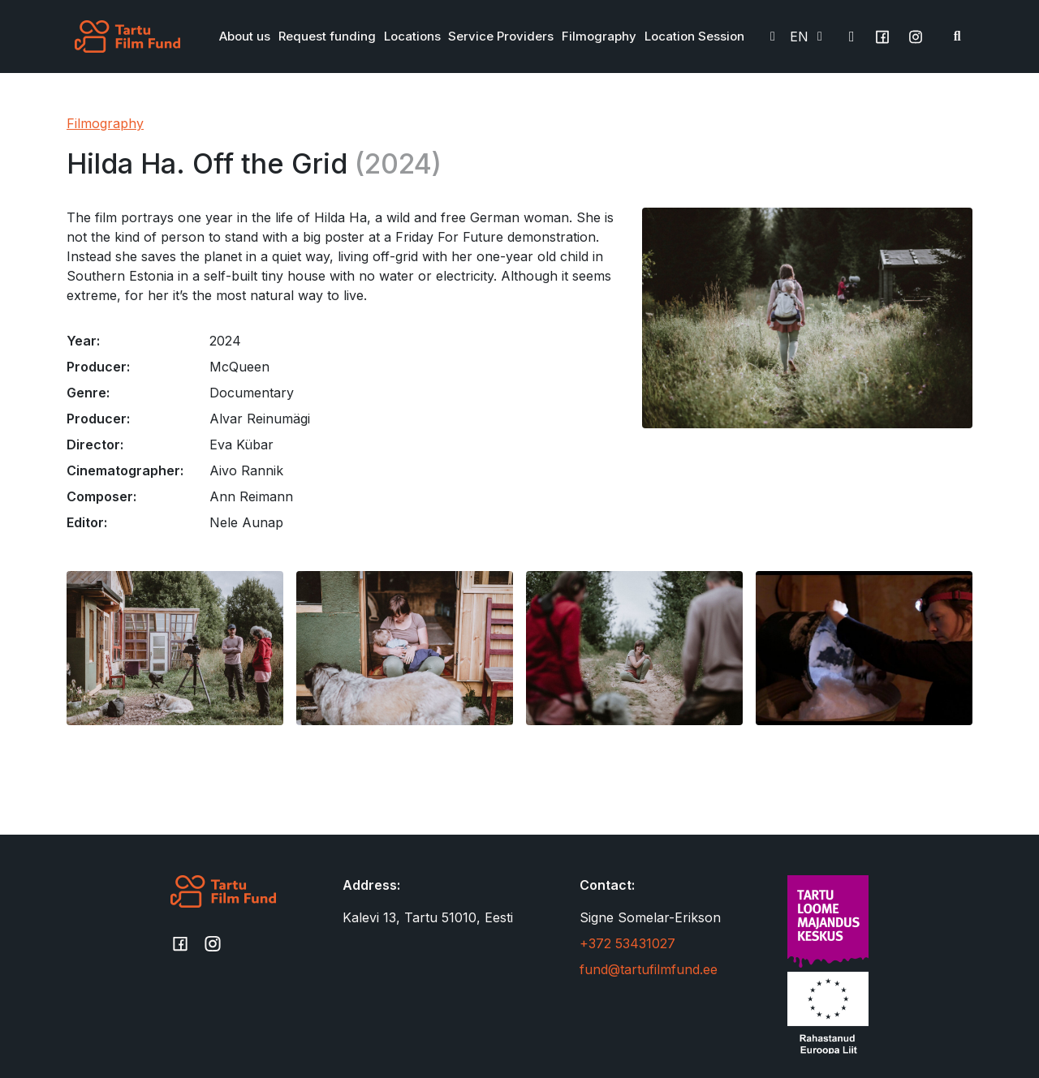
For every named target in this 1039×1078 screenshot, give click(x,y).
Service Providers (501, 36)
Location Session (694, 36)
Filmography (599, 36)
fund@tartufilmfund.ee (649, 969)
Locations (412, 36)
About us (244, 36)
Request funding (327, 36)
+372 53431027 (627, 943)
